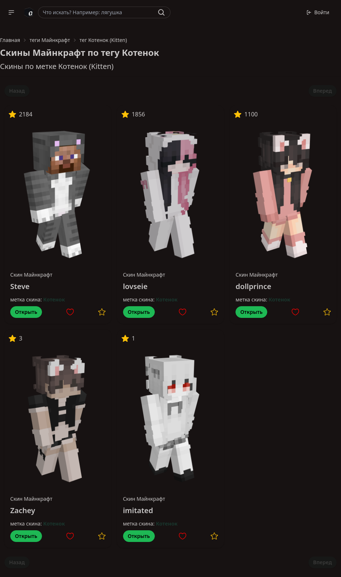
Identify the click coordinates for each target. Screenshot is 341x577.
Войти (317, 12)
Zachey (22, 510)
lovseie (135, 286)
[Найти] (161, 12)
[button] (11, 12)
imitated (138, 510)
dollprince (253, 286)
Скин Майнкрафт (31, 274)
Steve (20, 286)
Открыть (26, 311)
